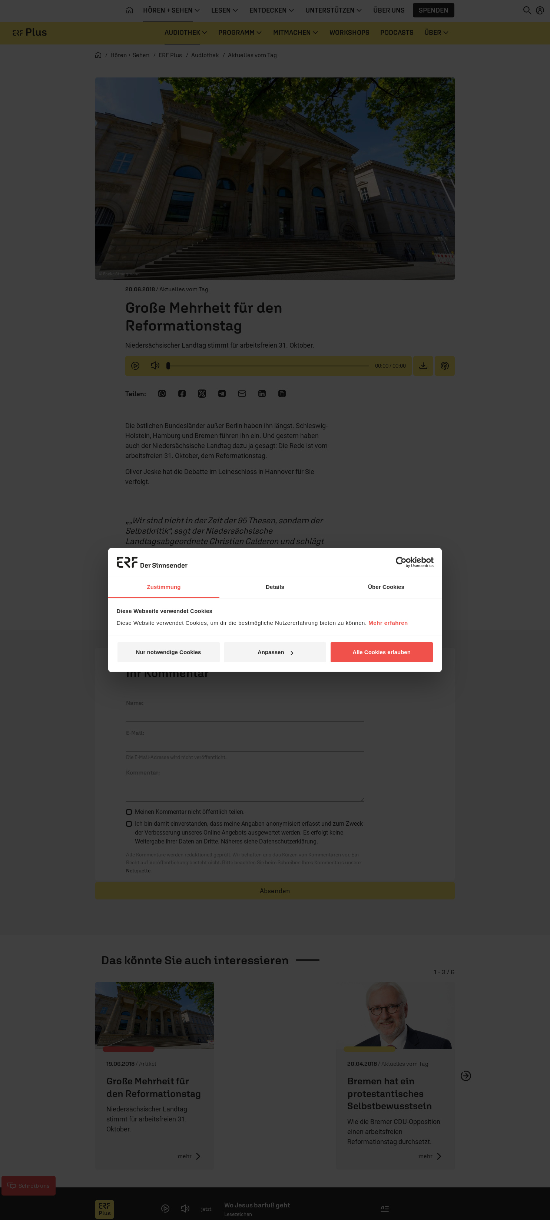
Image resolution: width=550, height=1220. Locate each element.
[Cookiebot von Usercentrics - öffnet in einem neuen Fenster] (401, 562)
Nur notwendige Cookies (168, 652)
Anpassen (275, 652)
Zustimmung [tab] (164, 587)
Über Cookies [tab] (386, 587)
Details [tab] (275, 587)
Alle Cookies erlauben (381, 652)
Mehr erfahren (388, 623)
